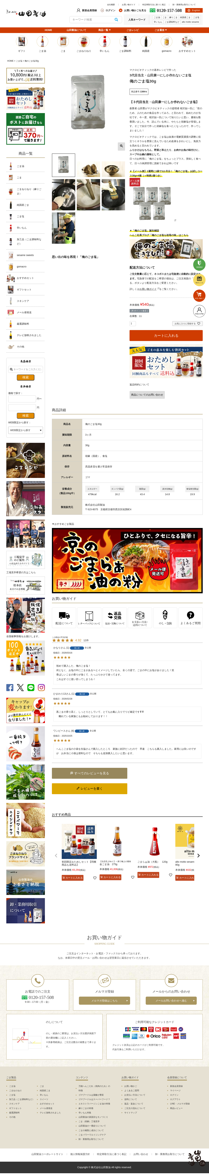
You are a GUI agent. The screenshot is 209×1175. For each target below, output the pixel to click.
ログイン (174, 1095)
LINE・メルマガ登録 (180, 1103)
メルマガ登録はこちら (104, 1000)
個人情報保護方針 (80, 1154)
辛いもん (158, 22)
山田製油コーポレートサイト (47, 1154)
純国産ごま (185, 17)
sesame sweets (25, 255)
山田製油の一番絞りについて (92, 1126)
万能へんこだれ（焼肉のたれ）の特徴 (94, 1088)
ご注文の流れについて (134, 1108)
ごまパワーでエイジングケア (92, 1135)
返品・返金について (133, 1103)
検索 (116, 19)
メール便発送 (24, 312)
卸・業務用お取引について (184, 5)
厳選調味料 (23, 323)
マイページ (175, 1090)
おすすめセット (25, 278)
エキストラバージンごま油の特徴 (94, 1103)
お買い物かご (130, 1086)
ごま (165, 17)
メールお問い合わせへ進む (171, 1000)
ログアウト (175, 1099)
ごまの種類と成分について (91, 1130)
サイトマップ (130, 1112)
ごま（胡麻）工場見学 (89, 1121)
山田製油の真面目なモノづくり (93, 1117)
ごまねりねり (15, 1090)
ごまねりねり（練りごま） (29, 191)
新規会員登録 (176, 1086)
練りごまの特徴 (86, 1108)
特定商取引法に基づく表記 (154, 5)
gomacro (21, 266)
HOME (48, 30)
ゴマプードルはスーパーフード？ (94, 1099)
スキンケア (23, 301)
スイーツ (44, 1099)
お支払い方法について (134, 1095)
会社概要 (111, 5)
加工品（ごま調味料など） (29, 241)
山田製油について (76, 30)
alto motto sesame (190, 22)
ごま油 (157, 17)
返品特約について (139, 384)
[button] (56, 855)
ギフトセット (24, 289)
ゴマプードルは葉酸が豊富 (91, 1095)
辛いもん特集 (85, 1112)
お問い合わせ (140, 1154)
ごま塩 (196, 17)
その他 (20, 346)
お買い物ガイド (128, 5)
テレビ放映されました (29, 335)
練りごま (173, 17)
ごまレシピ (132, 30)
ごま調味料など (172, 22)
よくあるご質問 (131, 1090)
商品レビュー (176, 1108)
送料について (130, 1099)
